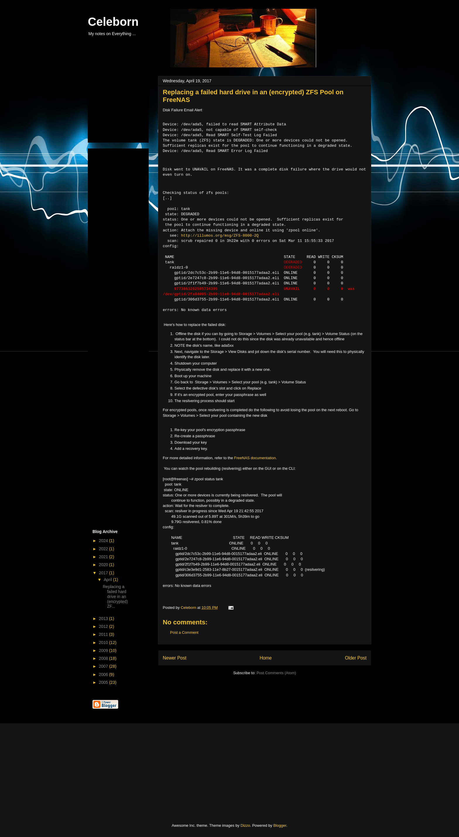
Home (266, 657)
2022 (104, 548)
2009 (104, 650)
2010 (104, 642)
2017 (104, 572)
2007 (104, 666)
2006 (104, 674)
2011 (104, 634)
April (108, 579)
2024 (104, 540)
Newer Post (174, 657)
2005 (104, 682)
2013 (104, 618)
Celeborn (113, 21)
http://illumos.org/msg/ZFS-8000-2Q (219, 235)
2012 (104, 626)
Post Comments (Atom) (276, 673)
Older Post (355, 657)
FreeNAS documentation (255, 458)
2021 (104, 556)
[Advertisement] (122, 107)
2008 (104, 658)
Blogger (279, 825)
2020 (104, 564)
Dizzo (245, 825)
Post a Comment (184, 632)
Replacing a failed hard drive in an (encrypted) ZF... (115, 596)
